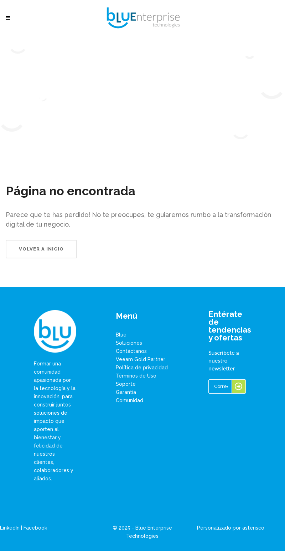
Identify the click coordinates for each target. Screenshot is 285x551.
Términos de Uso (136, 376)
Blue (121, 335)
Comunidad (129, 400)
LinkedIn (10, 528)
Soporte (126, 384)
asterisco (253, 528)
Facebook (35, 528)
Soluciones (129, 343)
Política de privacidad (142, 367)
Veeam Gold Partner (140, 359)
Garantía (126, 392)
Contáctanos (131, 351)
